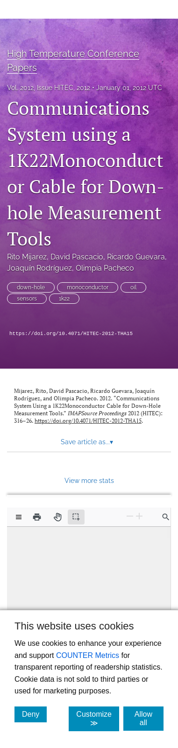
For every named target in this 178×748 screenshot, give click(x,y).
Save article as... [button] (87, 442)
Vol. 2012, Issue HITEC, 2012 (48, 87)
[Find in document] (165, 517)
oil (133, 287)
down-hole (31, 287)
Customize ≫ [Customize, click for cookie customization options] (97, 718)
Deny (34, 714)
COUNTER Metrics (87, 655)
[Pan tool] (57, 517)
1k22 (64, 298)
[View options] (19, 517)
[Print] (36, 517)
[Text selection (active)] (76, 517)
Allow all (149, 718)
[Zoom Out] (129, 516)
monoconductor (87, 287)
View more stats (89, 480)
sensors (27, 298)
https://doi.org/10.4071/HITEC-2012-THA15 (71, 333)
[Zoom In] (139, 516)
